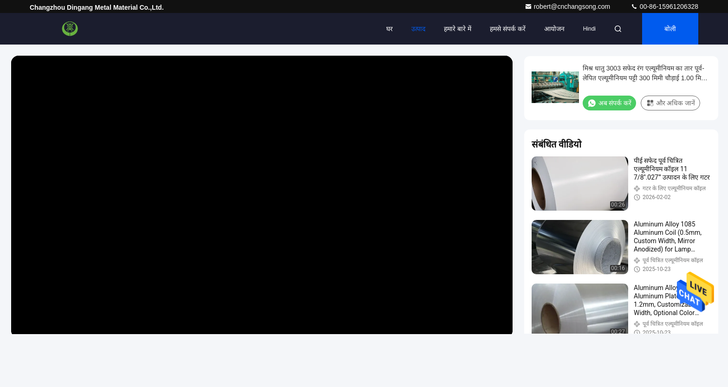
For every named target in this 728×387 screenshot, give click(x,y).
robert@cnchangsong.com (568, 6)
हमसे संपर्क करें (508, 28)
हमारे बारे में (457, 28)
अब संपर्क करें (609, 103)
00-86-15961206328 (664, 6)
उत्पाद (418, 28)
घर (389, 28)
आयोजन (554, 28)
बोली (670, 28)
